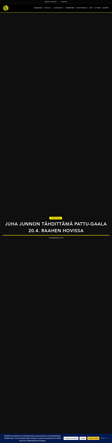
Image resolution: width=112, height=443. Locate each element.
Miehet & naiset (51, 1)
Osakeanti (38, 8)
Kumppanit (70, 8)
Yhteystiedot (81, 8)
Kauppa (106, 8)
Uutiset (98, 8)
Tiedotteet (55, 218)
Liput (91, 8)
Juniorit (64, 1)
